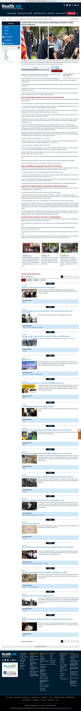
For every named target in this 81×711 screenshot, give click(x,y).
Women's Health (43, 690)
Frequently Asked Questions (63, 667)
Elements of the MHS (24, 656)
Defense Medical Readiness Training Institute (33, 664)
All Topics (42, 656)
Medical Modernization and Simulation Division (34, 675)
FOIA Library (62, 663)
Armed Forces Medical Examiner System (30, 180)
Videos (6, 33)
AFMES (68, 76)
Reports (61, 677)
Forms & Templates (63, 664)
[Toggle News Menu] (53, 13)
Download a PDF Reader (53, 708)
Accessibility (43, 697)
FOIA (50, 697)
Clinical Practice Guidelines (63, 655)
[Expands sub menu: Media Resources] (3, 43)
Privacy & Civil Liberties (44, 684)
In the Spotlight (9, 37)
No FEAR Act (25, 697)
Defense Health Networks (33, 587)
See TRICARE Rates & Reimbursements (74, 672)
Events (5, 53)
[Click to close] (80, 431)
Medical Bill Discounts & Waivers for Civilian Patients (44, 682)
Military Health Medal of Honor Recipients (36, 327)
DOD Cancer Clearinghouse (42, 659)
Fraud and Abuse (34, 697)
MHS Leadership (23, 655)
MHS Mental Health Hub (44, 664)
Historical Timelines (39, 374)
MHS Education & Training (24, 13)
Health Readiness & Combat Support (43, 674)
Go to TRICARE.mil (73, 655)
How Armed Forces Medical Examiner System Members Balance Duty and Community (46, 430)
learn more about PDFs (65, 708)
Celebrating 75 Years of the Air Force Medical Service (37, 596)
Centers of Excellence (44, 676)
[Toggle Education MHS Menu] (31, 13)
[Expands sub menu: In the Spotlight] (3, 37)
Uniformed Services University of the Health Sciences (32, 563)
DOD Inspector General (58, 697)
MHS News (50, 13)
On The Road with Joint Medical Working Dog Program (37, 406)
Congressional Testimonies (62, 658)
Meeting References (63, 669)
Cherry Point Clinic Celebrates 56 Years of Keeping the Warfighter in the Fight (44, 572)
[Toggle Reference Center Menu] (65, 13)
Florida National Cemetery (46, 219)
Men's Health (42, 688)
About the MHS (10, 13)
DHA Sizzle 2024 (26, 359)
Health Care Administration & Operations (43, 671)
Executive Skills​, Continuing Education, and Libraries (34, 668)
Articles (7, 27)
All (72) (23, 280)
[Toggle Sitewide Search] (77, 13)
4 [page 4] (71, 276)
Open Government (26, 700)
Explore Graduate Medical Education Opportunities (73, 682)
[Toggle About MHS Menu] (15, 13)
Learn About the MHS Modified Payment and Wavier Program (74, 664)
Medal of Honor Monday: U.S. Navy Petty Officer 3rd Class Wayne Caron (42, 500)
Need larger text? (74, 19)
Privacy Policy (16, 697)
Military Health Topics (39, 13)
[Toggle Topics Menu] (45, 13)
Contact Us (22, 668)
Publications (62, 675)
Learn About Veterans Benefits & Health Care (74, 668)
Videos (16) (36, 280)
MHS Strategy (22, 658)
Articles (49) (29, 280)
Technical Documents (64, 679)
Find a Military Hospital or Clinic (74, 657)
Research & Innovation (44, 686)
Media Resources (9, 43)
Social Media (8, 40)
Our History (24, 327)
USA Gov (42, 700)
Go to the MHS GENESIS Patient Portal (74, 660)
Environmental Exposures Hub (43, 667)
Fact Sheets (62, 661)
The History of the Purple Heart (31, 524)
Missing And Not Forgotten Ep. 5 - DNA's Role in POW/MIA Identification (42, 383)
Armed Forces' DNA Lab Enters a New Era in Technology (38, 287)
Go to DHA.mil (25, 374)
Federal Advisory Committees (23, 661)
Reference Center (60, 13)
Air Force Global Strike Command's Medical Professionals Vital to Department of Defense (47, 477)
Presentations (62, 673)
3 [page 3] (68, 276)
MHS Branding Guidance (22, 666)
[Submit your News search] (18, 47)
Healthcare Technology (44, 678)
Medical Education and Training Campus (34, 672)
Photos (6, 30)
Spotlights (6, 57)
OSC (56, 700)
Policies (61, 671)
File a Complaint (73, 685)
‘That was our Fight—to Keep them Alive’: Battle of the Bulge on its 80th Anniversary (46, 336)
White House (49, 700)
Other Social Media (56, 70)
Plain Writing (35, 700)
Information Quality (69, 697)
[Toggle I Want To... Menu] (74, 13)
